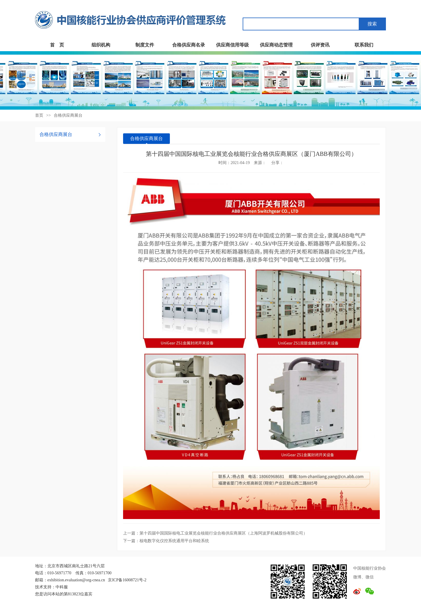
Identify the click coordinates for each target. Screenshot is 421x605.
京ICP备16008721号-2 (127, 580)
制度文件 (144, 44)
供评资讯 (320, 44)
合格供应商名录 (188, 44)
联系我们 (364, 44)
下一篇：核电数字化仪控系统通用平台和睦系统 (166, 541)
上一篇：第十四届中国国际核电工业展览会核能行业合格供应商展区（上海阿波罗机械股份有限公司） (215, 533)
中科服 (62, 587)
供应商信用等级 (232, 44)
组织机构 (101, 44)
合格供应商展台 (68, 115)
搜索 (372, 23)
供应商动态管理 (276, 44)
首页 (39, 115)
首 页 (57, 44)
